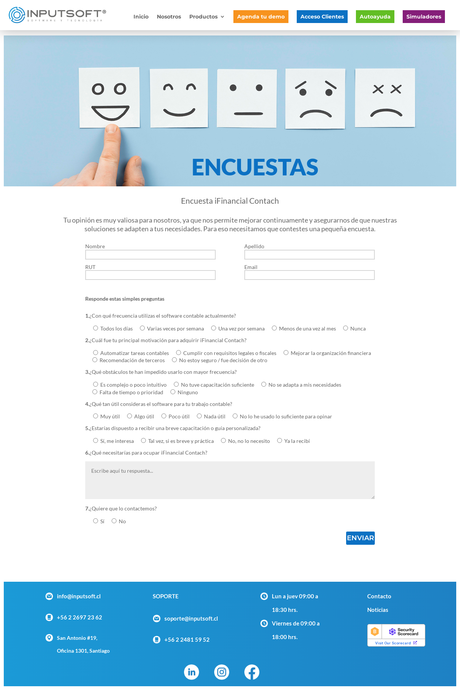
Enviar (360, 538)
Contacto (379, 596)
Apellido (309, 250)
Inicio (141, 17)
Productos (203, 17)
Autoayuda (375, 16)
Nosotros (169, 17)
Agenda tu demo (261, 16)
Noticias (377, 609)
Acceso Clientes (322, 16)
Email (309, 271)
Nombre (150, 250)
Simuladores (423, 16)
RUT (150, 271)
